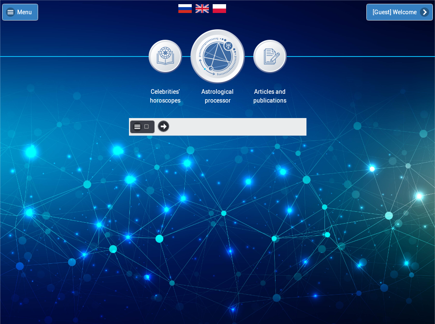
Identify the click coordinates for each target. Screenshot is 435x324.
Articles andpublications (269, 95)
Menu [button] (24, 12)
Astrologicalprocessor (217, 95)
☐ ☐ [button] (163, 126)
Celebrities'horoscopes (165, 95)
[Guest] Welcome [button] (395, 12)
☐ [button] (146, 126)
